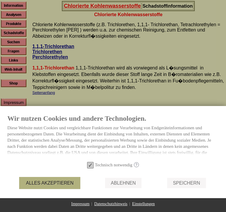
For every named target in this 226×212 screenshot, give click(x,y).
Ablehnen (123, 183)
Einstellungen (143, 204)
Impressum (80, 204)
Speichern (186, 183)
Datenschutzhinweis (110, 204)
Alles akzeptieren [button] (50, 183)
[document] (113, 137)
